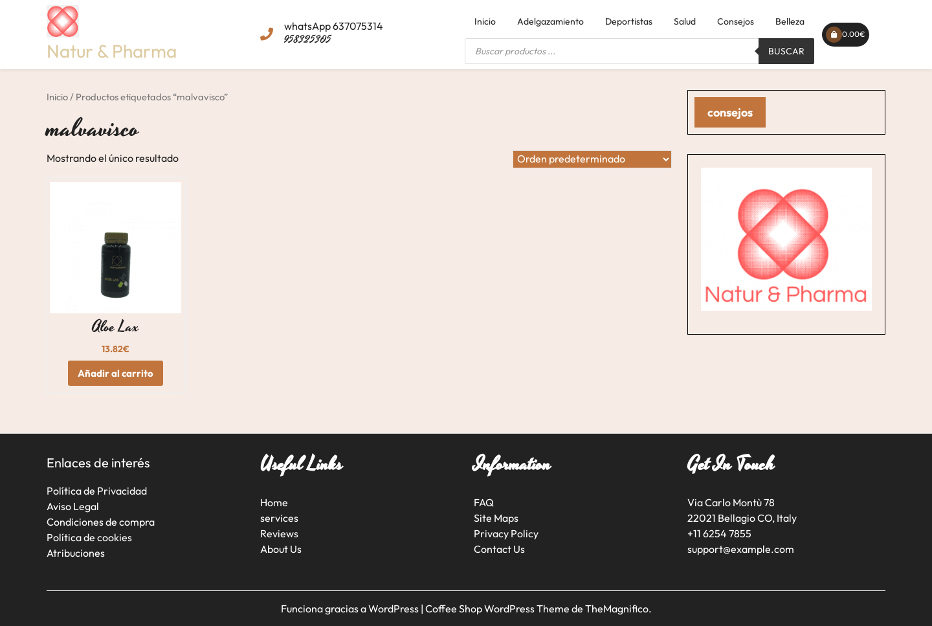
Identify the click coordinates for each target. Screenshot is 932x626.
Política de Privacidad (97, 490)
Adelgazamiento (550, 21)
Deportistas (628, 21)
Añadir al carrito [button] (115, 373)
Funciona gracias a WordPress (351, 608)
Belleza (789, 21)
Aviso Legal (73, 506)
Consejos (735, 21)
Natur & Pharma (112, 50)
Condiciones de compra (101, 521)
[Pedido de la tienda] (592, 159)
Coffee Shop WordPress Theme (498, 608)
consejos (730, 112)
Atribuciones (76, 552)
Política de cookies (89, 537)
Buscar (786, 51)
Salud (685, 21)
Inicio (485, 21)
